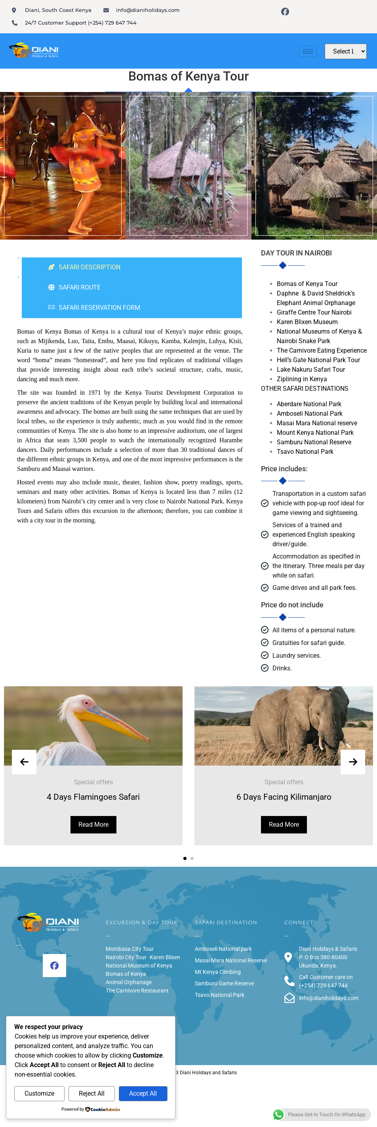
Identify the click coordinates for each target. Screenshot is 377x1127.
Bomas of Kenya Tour (307, 284)
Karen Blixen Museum (307, 322)
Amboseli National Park (310, 413)
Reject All (92, 1093)
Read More (94, 824)
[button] (185, 858)
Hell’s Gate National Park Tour (318, 360)
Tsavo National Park (305, 451)
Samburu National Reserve (314, 442)
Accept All (143, 1093)
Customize (39, 1093)
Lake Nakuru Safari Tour (311, 369)
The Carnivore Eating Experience (322, 350)
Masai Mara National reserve (317, 423)
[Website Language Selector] (346, 51)
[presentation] (24, 762)
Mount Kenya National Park (315, 432)
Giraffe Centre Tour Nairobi (314, 312)
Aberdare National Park (309, 404)
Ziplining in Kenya (302, 379)
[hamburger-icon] (308, 51)
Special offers (93, 782)
